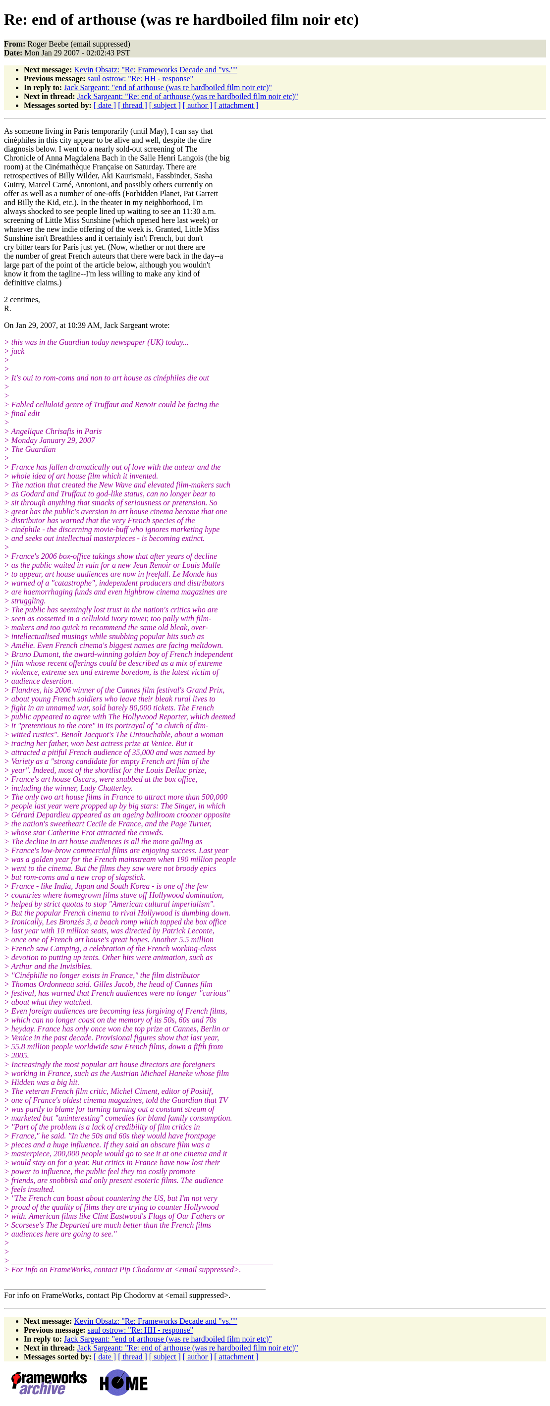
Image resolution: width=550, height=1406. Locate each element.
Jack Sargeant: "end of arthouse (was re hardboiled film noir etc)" (168, 87)
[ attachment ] (236, 105)
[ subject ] (165, 105)
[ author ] (198, 105)
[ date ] (105, 105)
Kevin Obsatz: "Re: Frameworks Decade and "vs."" (155, 69)
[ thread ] (132, 105)
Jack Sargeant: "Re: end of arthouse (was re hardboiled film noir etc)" (187, 96)
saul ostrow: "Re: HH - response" (140, 78)
